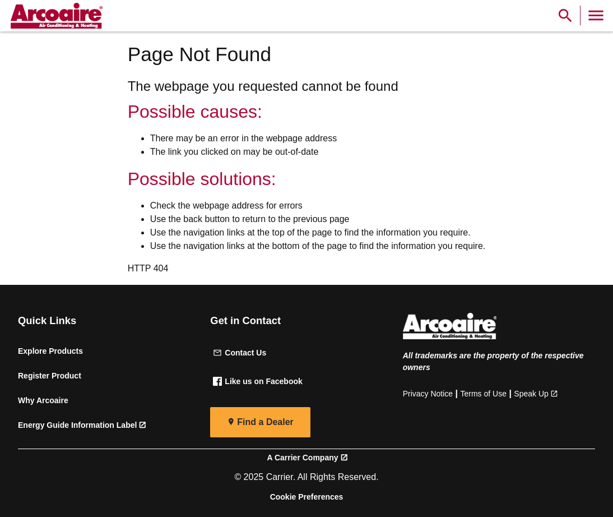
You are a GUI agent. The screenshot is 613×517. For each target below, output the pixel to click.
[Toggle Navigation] (596, 15)
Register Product (49, 375)
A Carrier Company (302, 457)
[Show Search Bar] (565, 15)
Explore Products (50, 351)
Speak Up (531, 393)
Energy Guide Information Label (77, 425)
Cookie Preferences (306, 496)
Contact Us (239, 352)
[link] (55, 16)
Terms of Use (484, 393)
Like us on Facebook (257, 381)
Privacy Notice (428, 393)
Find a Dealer (265, 422)
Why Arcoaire (43, 400)
